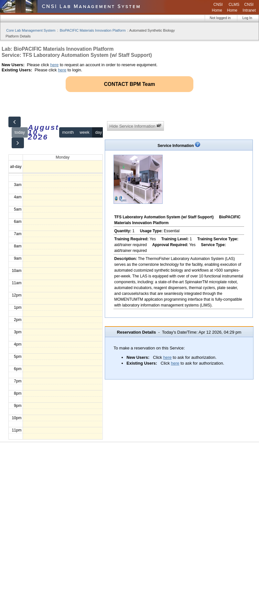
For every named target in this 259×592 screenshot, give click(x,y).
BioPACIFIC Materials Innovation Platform (93, 30)
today (20, 132)
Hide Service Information (135, 125)
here (54, 64)
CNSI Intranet (249, 7)
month (68, 132)
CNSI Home (217, 7)
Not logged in (220, 18)
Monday (63, 157)
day (98, 132)
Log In (247, 18)
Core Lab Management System (30, 30)
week (84, 132)
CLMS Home (233, 7)
